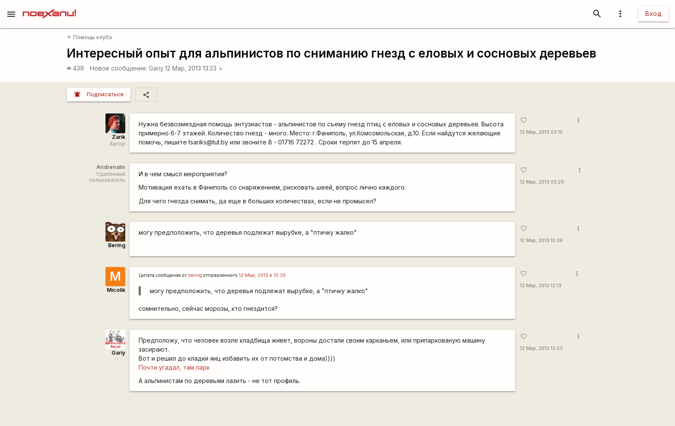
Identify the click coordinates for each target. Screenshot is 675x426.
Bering (116, 245)
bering (195, 275)
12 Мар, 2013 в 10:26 (262, 275)
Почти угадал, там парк (174, 367)
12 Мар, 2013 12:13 (540, 285)
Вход (653, 13)
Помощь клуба (89, 37)
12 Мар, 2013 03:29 (542, 182)
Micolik (116, 290)
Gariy (156, 68)
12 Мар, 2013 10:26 (541, 240)
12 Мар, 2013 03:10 (541, 132)
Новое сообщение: (118, 68)
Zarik (118, 137)
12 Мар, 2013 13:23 (194, 68)
